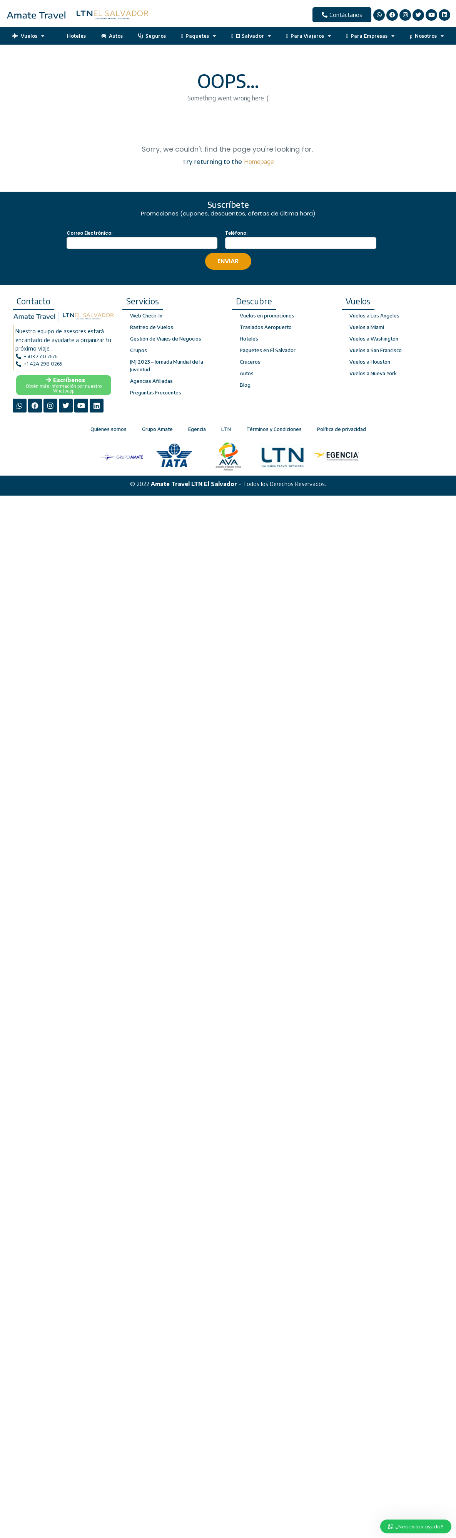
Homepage (259, 161)
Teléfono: (236, 233)
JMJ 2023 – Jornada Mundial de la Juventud (166, 365)
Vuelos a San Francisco (375, 350)
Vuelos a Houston (369, 362)
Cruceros (250, 362)
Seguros (152, 36)
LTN (226, 429)
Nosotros (427, 36)
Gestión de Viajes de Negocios (165, 339)
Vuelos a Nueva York (373, 373)
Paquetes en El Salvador (268, 350)
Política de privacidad (341, 429)
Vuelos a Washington (373, 339)
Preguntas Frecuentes (155, 392)
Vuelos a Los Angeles (374, 315)
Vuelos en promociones (267, 315)
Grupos (138, 350)
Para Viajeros (308, 36)
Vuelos (28, 36)
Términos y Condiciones (274, 429)
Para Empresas (370, 36)
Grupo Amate (157, 429)
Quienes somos (108, 429)
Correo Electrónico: (89, 233)
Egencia (197, 429)
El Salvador (251, 36)
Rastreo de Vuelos (151, 327)
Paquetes (198, 36)
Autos (112, 36)
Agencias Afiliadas (151, 381)
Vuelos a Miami (366, 327)
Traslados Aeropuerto (266, 327)
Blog (245, 385)
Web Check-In (146, 315)
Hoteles (73, 36)
